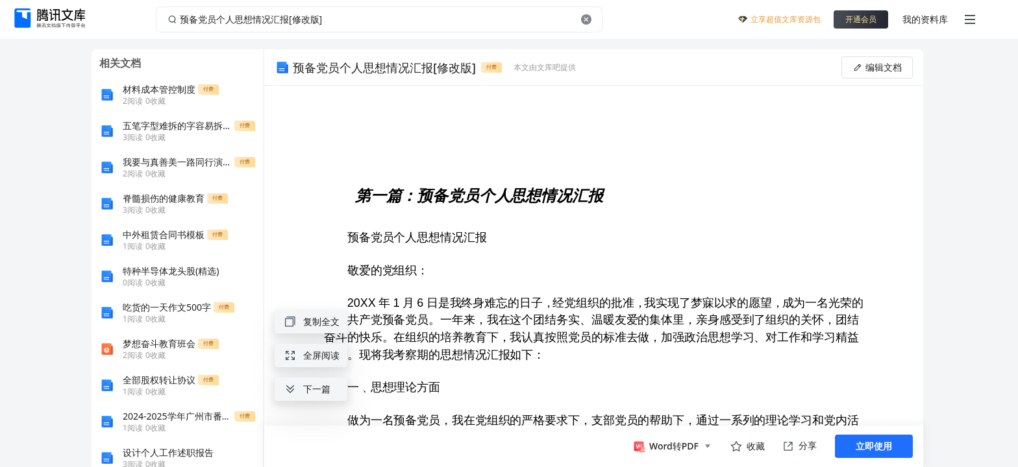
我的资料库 (925, 19)
